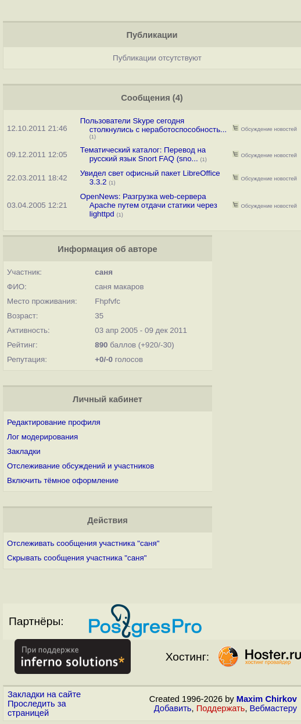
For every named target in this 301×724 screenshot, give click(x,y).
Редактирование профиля (54, 422)
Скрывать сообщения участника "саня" (76, 557)
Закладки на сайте (44, 694)
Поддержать (220, 708)
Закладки (24, 451)
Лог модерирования (42, 436)
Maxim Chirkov (266, 699)
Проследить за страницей (37, 708)
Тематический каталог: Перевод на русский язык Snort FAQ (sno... (143, 154)
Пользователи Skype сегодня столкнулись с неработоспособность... (153, 125)
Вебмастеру (273, 708)
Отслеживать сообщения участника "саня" (83, 543)
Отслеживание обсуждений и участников (80, 466)
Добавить (173, 708)
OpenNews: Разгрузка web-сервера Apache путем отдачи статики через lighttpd (148, 205)
